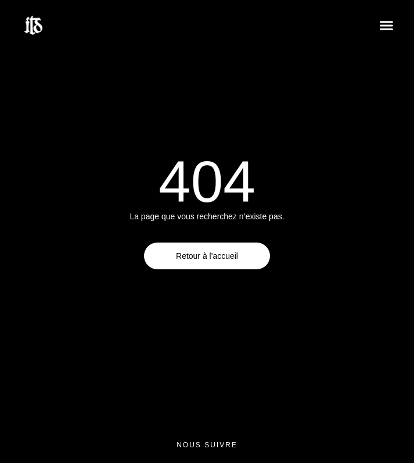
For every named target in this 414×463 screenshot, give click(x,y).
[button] (387, 26)
